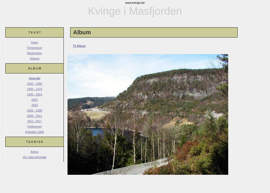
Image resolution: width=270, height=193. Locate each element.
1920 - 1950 (34, 83)
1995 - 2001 (34, 94)
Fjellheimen (34, 126)
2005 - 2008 (34, 110)
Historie (34, 58)
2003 (34, 105)
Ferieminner (34, 47)
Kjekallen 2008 (34, 131)
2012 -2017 (34, 121)
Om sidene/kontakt (35, 157)
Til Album (79, 45)
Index (34, 42)
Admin (35, 151)
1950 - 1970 (34, 89)
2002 (34, 99)
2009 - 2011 (34, 115)
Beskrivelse (34, 53)
